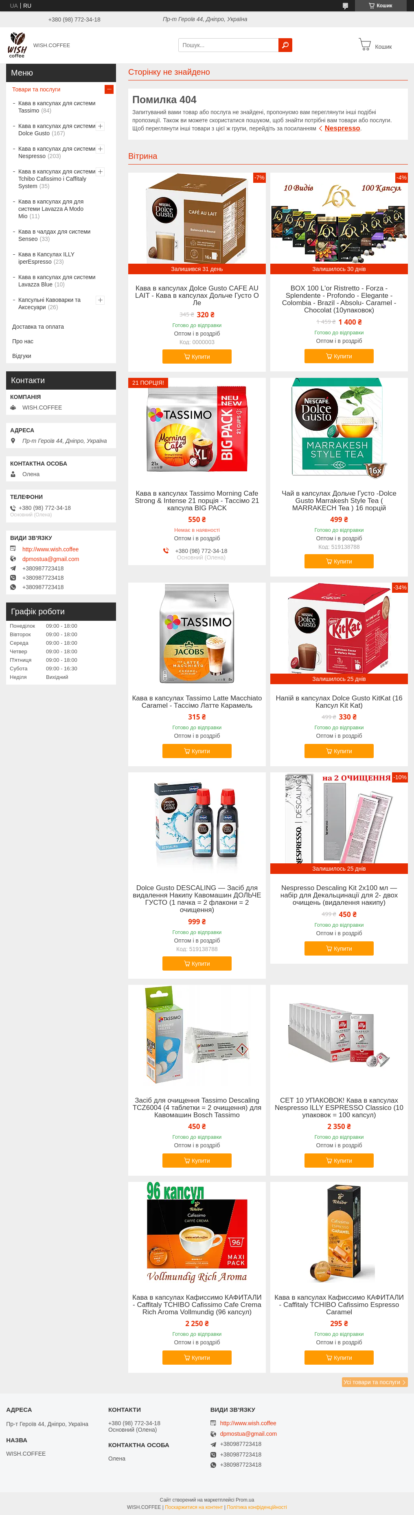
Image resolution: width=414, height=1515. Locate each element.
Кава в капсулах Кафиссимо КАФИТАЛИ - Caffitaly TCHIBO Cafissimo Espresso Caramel (339, 1305)
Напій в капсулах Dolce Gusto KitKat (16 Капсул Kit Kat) (339, 702)
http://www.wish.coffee (50, 549)
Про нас (22, 341)
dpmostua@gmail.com (50, 559)
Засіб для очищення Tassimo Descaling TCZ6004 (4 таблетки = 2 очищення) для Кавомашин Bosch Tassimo (197, 1108)
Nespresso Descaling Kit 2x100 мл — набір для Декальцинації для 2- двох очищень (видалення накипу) (339, 895)
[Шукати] (285, 45)
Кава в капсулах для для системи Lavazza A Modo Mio (50, 208)
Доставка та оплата (38, 326)
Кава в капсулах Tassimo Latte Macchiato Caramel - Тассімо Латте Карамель (197, 702)
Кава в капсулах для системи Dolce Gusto (57, 130)
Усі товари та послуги (372, 1382)
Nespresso (342, 128)
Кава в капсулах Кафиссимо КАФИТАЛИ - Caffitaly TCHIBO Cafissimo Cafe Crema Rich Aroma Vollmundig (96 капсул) (197, 1305)
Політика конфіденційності (257, 1507)
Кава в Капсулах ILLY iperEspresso (46, 258)
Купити (201, 356)
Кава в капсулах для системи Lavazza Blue (57, 281)
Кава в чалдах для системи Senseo (54, 235)
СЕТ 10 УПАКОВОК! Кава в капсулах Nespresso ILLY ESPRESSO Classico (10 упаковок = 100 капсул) (339, 1108)
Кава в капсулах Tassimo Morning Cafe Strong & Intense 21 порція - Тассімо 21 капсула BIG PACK (197, 501)
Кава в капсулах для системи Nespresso (57, 152)
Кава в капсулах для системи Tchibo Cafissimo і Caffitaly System (57, 178)
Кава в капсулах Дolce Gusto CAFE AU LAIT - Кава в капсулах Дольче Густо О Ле (197, 296)
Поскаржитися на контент (194, 1507)
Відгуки (21, 356)
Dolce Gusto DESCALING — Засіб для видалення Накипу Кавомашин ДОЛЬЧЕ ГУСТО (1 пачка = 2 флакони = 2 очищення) (197, 899)
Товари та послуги (36, 89)
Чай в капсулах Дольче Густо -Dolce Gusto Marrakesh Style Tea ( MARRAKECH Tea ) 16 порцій (339, 501)
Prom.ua (245, 1500)
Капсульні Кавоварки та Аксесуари (49, 303)
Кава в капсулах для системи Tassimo (57, 107)
